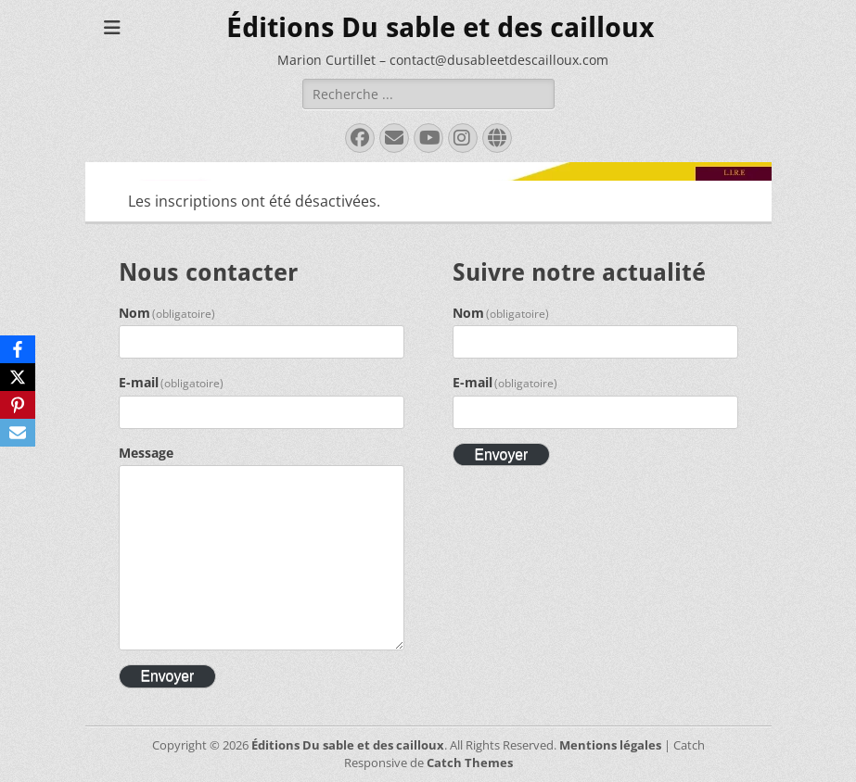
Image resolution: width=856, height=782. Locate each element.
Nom (167, 313)
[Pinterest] (17, 405)
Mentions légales (610, 745)
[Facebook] (17, 349)
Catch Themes (470, 762)
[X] (17, 377)
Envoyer (167, 676)
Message (146, 452)
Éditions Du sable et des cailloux (440, 27)
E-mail (171, 382)
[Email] (17, 433)
